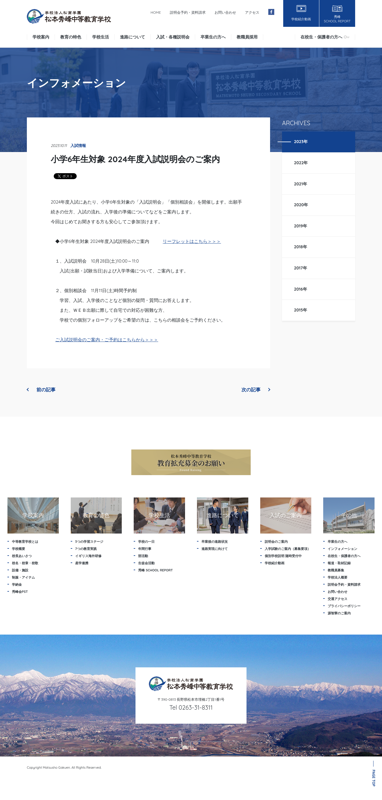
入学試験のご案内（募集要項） (288, 549)
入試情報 (78, 145)
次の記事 (255, 390)
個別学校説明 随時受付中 (283, 556)
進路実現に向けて (214, 549)
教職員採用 (247, 37)
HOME (155, 12)
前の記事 (41, 390)
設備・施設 (20, 570)
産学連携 (81, 563)
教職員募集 (336, 570)
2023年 (301, 141)
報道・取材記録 (339, 563)
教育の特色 (70, 37)
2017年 (300, 268)
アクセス (252, 12)
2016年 (300, 289)
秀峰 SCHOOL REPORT (155, 570)
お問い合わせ (225, 12)
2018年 (300, 246)
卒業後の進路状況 (214, 541)
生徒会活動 (146, 563)
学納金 (17, 584)
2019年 (300, 226)
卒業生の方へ (213, 37)
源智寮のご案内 (339, 613)
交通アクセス (337, 599)
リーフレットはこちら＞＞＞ (192, 241)
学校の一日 (146, 541)
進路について (132, 37)
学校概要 (18, 549)
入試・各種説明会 (173, 37)
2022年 (301, 162)
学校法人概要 (337, 577)
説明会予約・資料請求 (188, 12)
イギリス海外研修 (88, 556)
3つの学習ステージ (89, 541)
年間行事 (144, 549)
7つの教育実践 (86, 549)
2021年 (300, 184)
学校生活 (100, 37)
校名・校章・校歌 (25, 563)
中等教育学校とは (25, 541)
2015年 (300, 310)
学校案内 (41, 37)
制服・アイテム (23, 577)
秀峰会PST (20, 592)
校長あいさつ (22, 556)
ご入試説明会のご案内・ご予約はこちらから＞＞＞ (106, 339)
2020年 (301, 204)
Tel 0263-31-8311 (191, 707)
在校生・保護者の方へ (325, 37)
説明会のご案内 (276, 541)
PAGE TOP (374, 778)
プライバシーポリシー (344, 606)
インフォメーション (342, 549)
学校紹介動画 (274, 563)
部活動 (143, 556)
